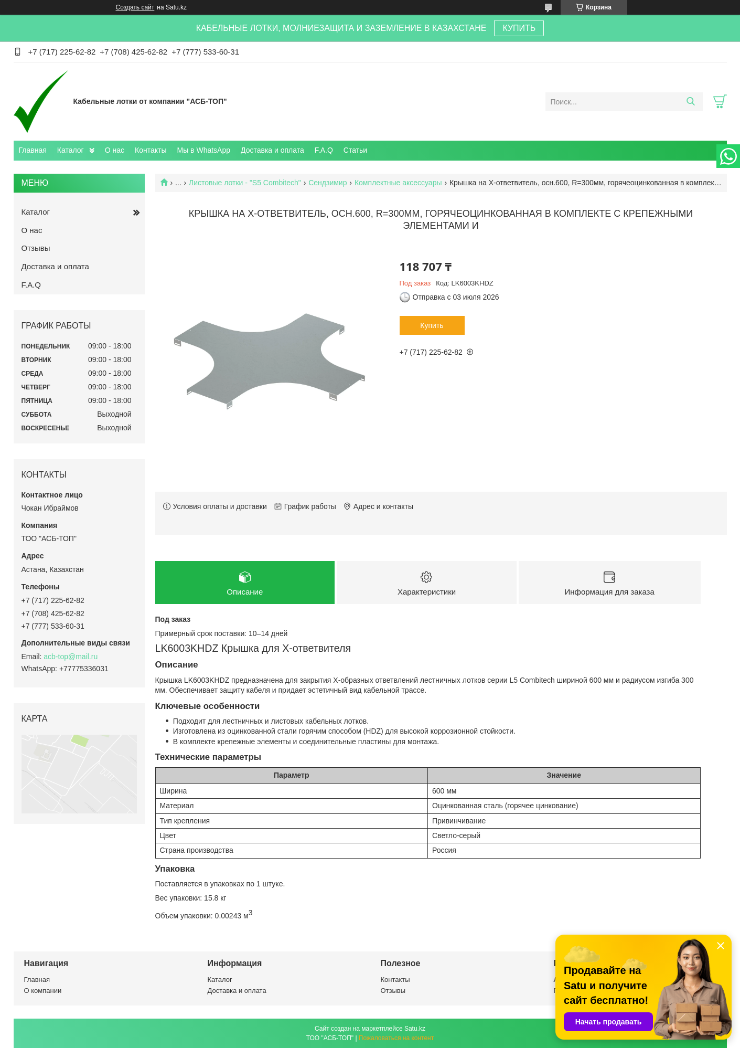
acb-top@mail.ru (71, 656)
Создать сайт (135, 7)
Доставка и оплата (272, 150)
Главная (33, 150)
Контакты (150, 150)
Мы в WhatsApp (203, 150)
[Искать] (691, 101)
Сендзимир (327, 182)
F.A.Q (324, 150)
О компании (43, 990)
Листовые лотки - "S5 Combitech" (245, 182)
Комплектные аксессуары (398, 182)
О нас (114, 150)
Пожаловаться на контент (396, 1038)
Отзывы (36, 248)
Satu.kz (414, 1028)
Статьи (355, 150)
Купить (431, 325)
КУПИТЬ (518, 28)
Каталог (70, 150)
